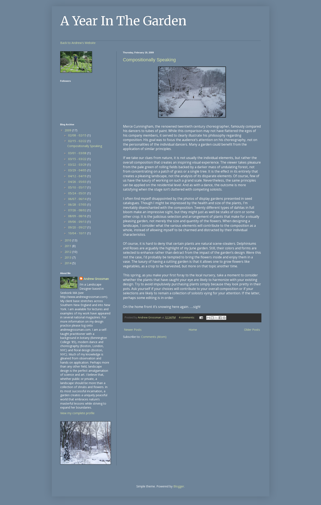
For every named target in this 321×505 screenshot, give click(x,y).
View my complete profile (77, 413)
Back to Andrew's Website (78, 43)
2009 (68, 130)
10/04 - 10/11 (77, 233)
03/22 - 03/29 (77, 165)
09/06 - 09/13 (77, 222)
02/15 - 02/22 (77, 141)
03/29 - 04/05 (77, 170)
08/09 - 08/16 (77, 216)
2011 (68, 246)
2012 (68, 252)
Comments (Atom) (153, 337)
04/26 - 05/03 (77, 182)
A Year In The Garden (123, 21)
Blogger (178, 486)
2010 (68, 240)
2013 (68, 257)
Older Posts (252, 330)
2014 (68, 263)
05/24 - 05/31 (77, 193)
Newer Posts (133, 330)
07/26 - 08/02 (77, 210)
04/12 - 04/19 (77, 176)
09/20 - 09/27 (77, 227)
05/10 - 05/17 (77, 187)
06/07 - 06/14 (77, 199)
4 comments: (187, 317)
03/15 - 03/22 (77, 159)
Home (193, 330)
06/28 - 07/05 (77, 204)
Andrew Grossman (96, 279)
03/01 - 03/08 (77, 153)
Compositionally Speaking (149, 59)
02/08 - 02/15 (77, 135)
